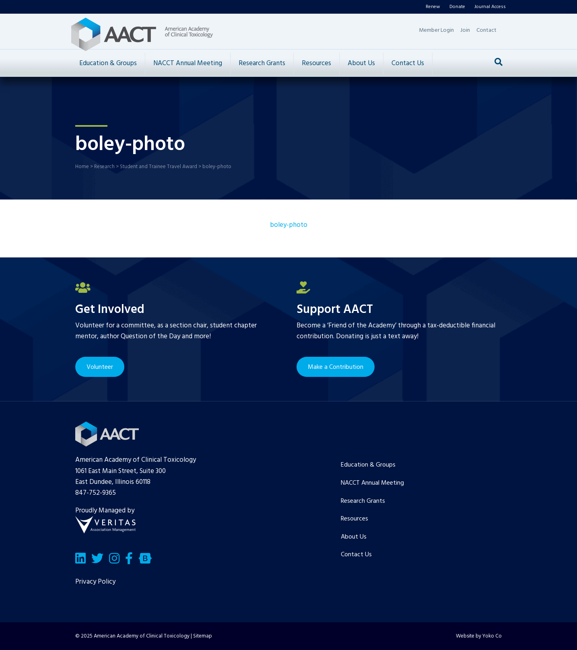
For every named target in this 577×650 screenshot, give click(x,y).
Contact (486, 30)
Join (465, 30)
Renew (433, 7)
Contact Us (408, 63)
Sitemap (202, 636)
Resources (316, 63)
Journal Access (490, 7)
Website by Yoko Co (479, 636)
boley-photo (288, 225)
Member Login (436, 30)
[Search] (498, 62)
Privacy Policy (95, 581)
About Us (361, 63)
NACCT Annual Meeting (187, 63)
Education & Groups (108, 63)
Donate (457, 7)
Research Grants (262, 63)
